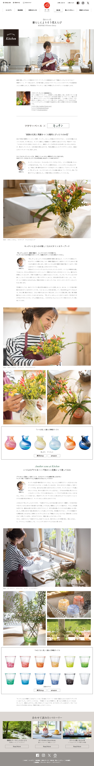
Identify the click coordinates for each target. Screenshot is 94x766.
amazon (54, 455)
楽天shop (40, 455)
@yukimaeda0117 (42, 110)
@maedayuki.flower (43, 108)
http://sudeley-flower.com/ (44, 106)
